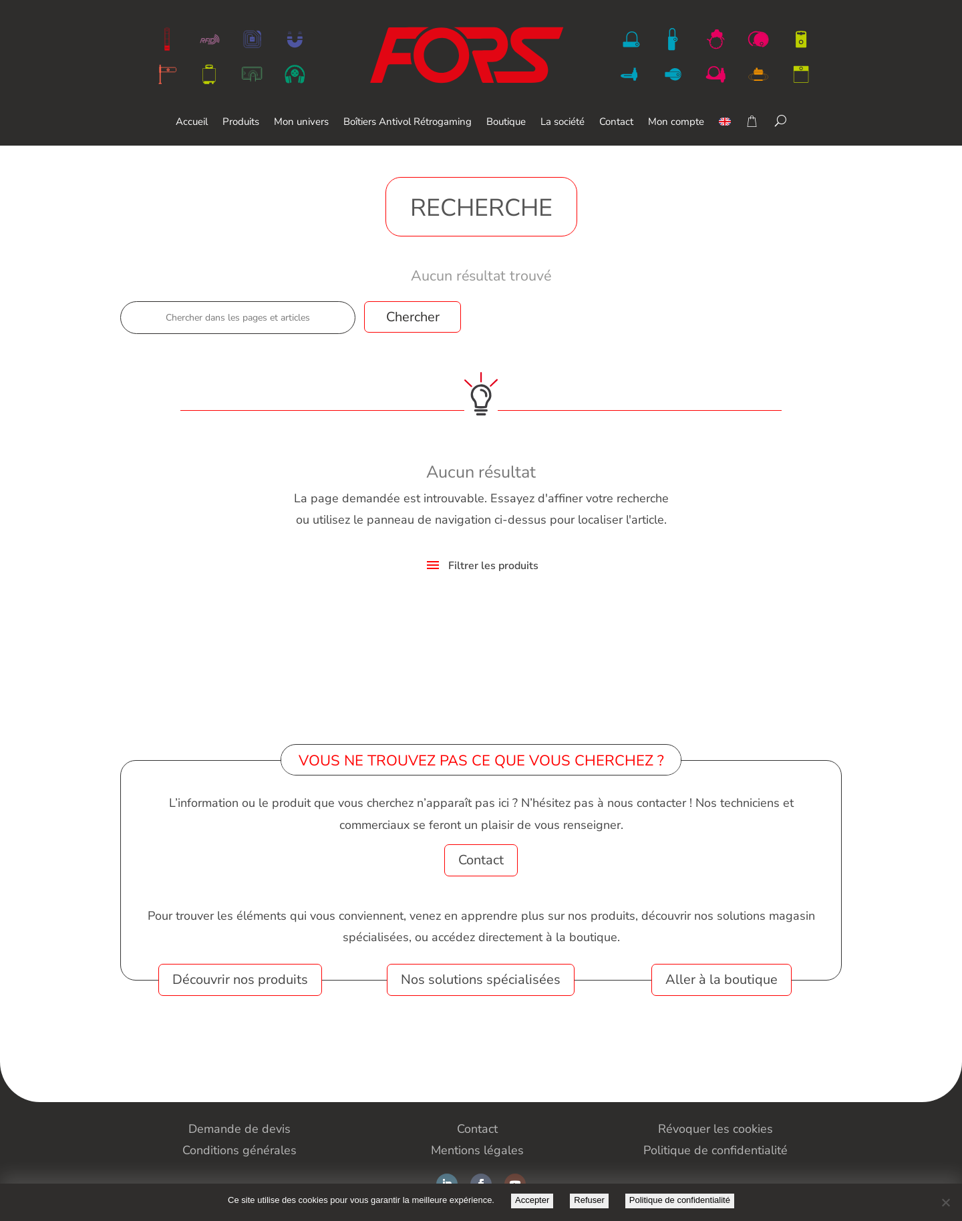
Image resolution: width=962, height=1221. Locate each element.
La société (562, 122)
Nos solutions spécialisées (480, 980)
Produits (240, 122)
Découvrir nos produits (240, 980)
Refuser (589, 1200)
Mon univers (301, 122)
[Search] (780, 120)
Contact (616, 122)
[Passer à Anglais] (725, 131)
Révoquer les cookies (715, 1129)
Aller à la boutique (721, 980)
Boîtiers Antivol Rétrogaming (407, 122)
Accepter (532, 1200)
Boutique (506, 122)
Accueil (192, 122)
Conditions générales (239, 1150)
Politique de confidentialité (679, 1200)
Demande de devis (239, 1129)
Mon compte (676, 122)
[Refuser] (945, 1202)
